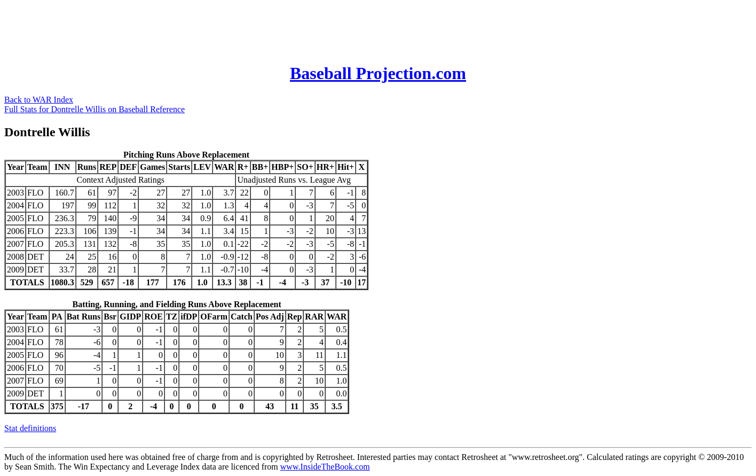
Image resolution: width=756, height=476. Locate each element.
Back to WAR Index (38, 99)
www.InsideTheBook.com (325, 466)
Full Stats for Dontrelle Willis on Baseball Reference (94, 109)
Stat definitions (30, 428)
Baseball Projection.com (378, 73)
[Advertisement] (198, 28)
